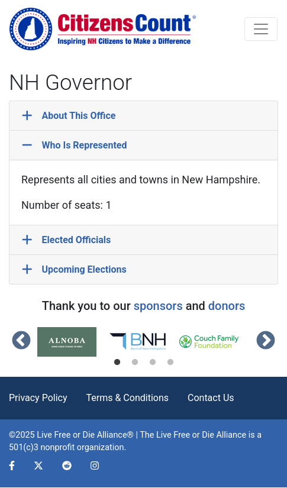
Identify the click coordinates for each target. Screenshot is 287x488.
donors (226, 306)
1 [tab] (117, 363)
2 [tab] (135, 363)
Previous (21, 341)
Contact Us (211, 397)
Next (265, 341)
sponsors (158, 306)
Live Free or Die (185, 435)
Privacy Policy (38, 397)
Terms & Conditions (127, 397)
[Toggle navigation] (261, 29)
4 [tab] (170, 363)
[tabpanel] (72, 342)
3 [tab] (153, 363)
